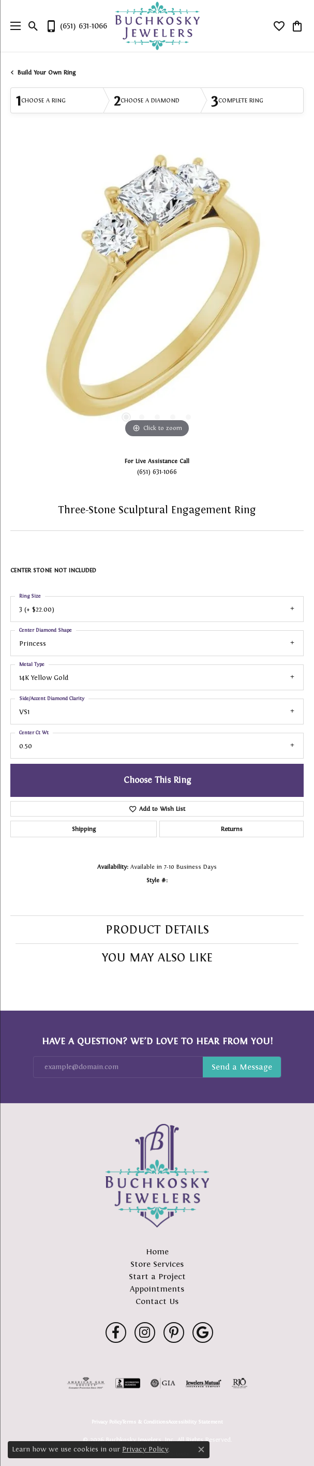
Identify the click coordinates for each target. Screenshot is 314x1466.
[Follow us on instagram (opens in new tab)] (144, 1332)
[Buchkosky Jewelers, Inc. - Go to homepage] (157, 1175)
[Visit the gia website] (163, 1383)
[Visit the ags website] (86, 1383)
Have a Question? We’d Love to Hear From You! (157, 1041)
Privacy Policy (107, 1422)
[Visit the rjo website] (239, 1383)
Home (157, 1251)
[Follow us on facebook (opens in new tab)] (116, 1332)
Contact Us (157, 1301)
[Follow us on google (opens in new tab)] (202, 1332)
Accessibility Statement (195, 1422)
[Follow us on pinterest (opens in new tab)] (173, 1332)
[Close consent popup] (201, 1449)
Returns (232, 829)
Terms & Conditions (145, 1422)
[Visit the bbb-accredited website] (127, 1383)
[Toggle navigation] (13, 26)
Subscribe (242, 1067)
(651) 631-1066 (157, 472)
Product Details (157, 929)
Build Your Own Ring (47, 72)
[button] (33, 26)
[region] (157, 293)
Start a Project (157, 1276)
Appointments (157, 1288)
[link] (76, 26)
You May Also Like (157, 957)
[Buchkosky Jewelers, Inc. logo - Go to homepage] (157, 26)
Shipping (84, 829)
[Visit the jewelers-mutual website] (203, 1383)
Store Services (157, 1264)
